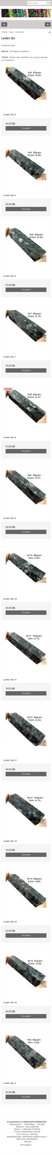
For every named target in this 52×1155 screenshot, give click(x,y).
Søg (48, 3)
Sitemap (27, 1141)
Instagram (26, 1145)
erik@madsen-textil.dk (30, 1132)
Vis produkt (26, 128)
